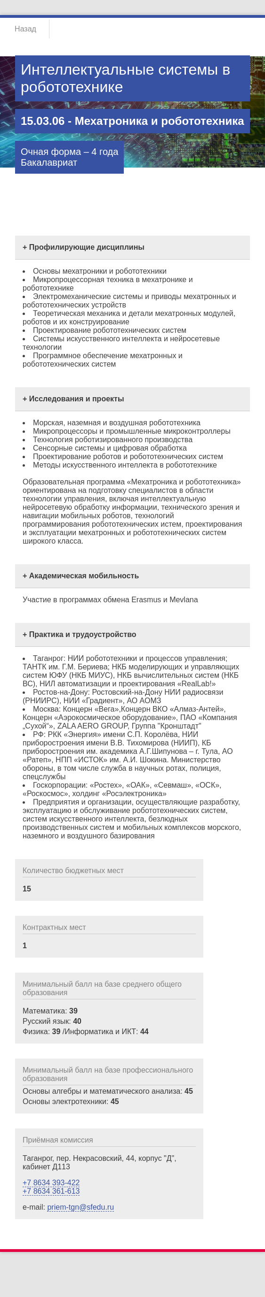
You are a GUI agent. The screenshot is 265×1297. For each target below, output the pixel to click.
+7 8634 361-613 (51, 1191)
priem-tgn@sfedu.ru (80, 1207)
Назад (25, 29)
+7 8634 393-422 (51, 1183)
